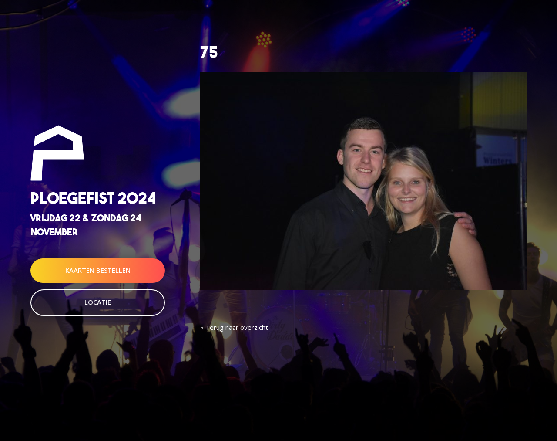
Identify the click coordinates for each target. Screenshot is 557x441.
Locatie (97, 302)
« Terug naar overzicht (234, 327)
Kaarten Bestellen (98, 270)
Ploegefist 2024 (93, 198)
